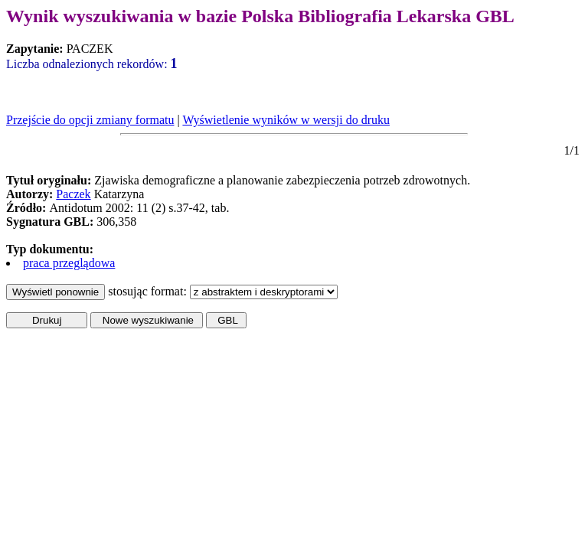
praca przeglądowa (69, 262)
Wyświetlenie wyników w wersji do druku (286, 119)
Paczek (73, 194)
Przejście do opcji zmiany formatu (90, 119)
